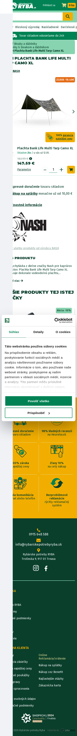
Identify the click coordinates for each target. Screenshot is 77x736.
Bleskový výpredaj (27, 27)
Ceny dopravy (11, 682)
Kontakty (8, 655)
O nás (5, 598)
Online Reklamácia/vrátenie (52, 656)
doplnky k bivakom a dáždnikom (28, 47)
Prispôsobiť (39, 413)
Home (7, 44)
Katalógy (8, 631)
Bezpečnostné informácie (22, 205)
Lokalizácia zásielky (15, 662)
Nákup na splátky (24, 193)
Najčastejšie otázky (51, 678)
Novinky (8, 27)
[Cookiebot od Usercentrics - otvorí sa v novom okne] (54, 320)
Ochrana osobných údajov (19, 699)
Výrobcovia (9, 638)
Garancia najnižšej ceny (17, 668)
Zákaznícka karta (50, 685)
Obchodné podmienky (16, 618)
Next (73, 111)
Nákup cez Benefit (51, 672)
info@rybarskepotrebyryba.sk (38, 542)
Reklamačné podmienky (18, 705)
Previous (3, 111)
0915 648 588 (38, 532)
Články (6, 625)
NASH (16, 71)
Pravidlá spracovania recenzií (15, 690)
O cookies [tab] (63, 331)
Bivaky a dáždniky (25, 44)
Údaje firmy (9, 611)
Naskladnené (50, 27)
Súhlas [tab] (14, 331)
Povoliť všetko (38, 401)
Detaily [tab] (38, 331)
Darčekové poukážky (15, 675)
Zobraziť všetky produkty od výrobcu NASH (30, 248)
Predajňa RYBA (11, 605)
